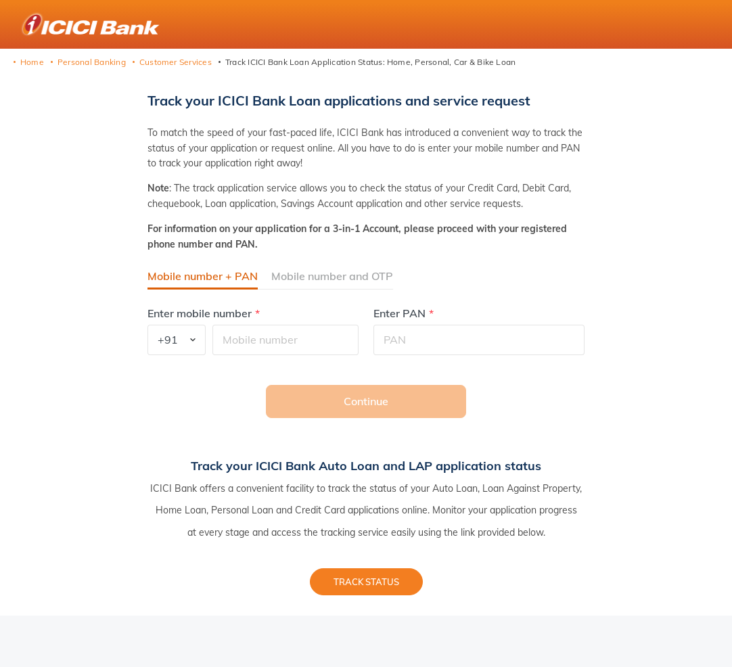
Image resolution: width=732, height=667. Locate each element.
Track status (366, 581)
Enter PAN (399, 313)
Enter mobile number (199, 313)
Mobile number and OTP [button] (332, 276)
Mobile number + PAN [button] (202, 276)
